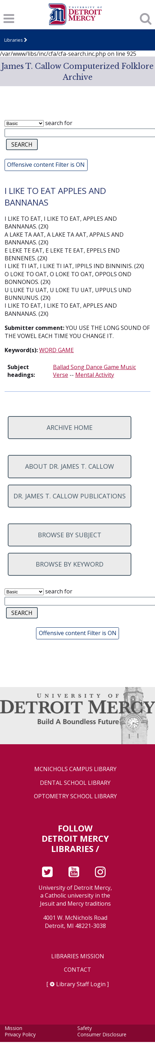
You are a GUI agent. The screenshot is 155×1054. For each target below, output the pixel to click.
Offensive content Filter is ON (46, 164)
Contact (77, 969)
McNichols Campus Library (75, 769)
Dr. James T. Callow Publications (69, 496)
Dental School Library (75, 783)
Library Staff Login (81, 984)
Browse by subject (69, 535)
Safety (84, 1028)
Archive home (70, 427)
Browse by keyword (69, 564)
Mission (13, 1028)
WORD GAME (56, 350)
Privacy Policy (20, 1034)
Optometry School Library (75, 796)
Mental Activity (94, 375)
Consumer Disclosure (101, 1034)
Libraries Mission (77, 956)
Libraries (13, 40)
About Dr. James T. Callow (69, 466)
